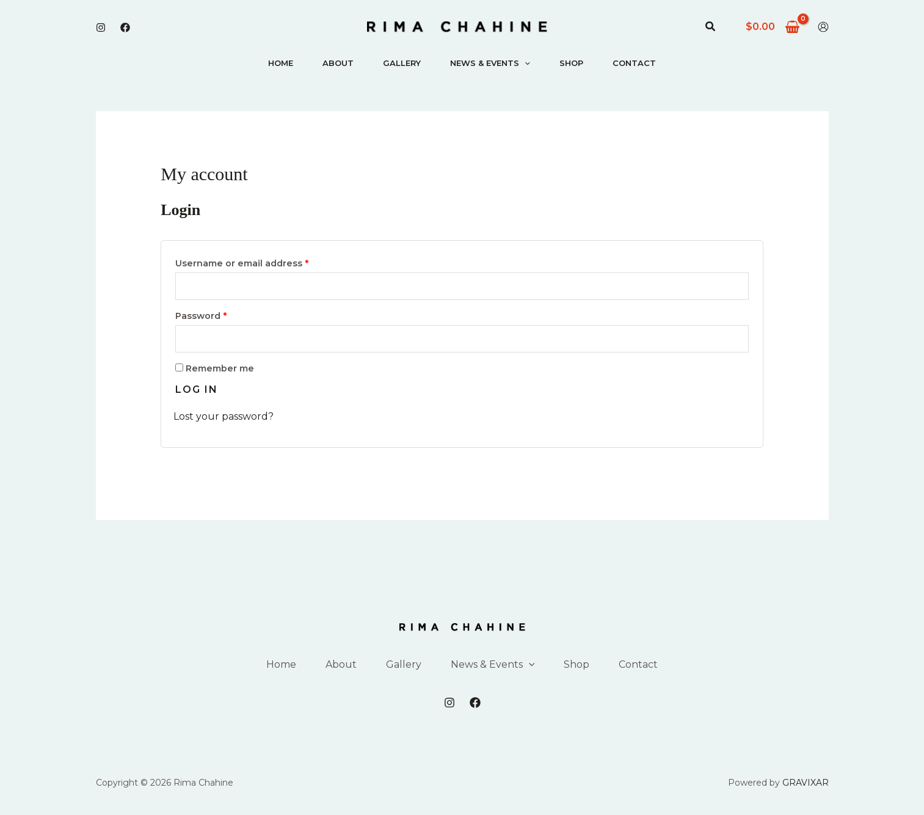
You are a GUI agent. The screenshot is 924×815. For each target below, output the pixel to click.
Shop (571, 63)
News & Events (490, 63)
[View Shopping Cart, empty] (773, 27)
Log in (196, 389)
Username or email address (263, 262)
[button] (710, 27)
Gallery (402, 63)
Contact (634, 63)
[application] (524, 63)
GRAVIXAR (805, 782)
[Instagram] (101, 27)
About (338, 63)
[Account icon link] (823, 26)
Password (222, 314)
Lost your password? (223, 416)
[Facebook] (125, 27)
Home (280, 63)
